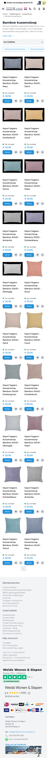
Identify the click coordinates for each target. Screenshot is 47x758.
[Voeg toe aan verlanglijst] (16, 101)
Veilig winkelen (10, 587)
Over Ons (7, 652)
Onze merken (19, 652)
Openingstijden (10, 655)
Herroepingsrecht (11, 603)
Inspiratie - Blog (10, 628)
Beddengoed (15, 14)
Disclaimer (8, 658)
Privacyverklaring (22, 658)
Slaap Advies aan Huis (12, 626)
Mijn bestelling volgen (13, 648)
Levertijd (7, 598)
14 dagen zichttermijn (13, 601)
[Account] (39, 8)
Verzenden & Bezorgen (13, 595)
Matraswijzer (8, 620)
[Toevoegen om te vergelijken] (21, 101)
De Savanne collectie (12, 633)
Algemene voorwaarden (14, 660)
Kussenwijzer (9, 618)
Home (5, 14)
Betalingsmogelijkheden (14, 593)
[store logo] (14, 8)
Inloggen (7, 643)
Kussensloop (27, 14)
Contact (9, 717)
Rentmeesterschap (11, 631)
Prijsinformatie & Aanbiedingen (17, 590)
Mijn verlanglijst (10, 645)
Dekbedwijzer (9, 615)
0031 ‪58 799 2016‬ (16, 736)
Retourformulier (10, 606)
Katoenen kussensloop (14, 49)
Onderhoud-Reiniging (13, 623)
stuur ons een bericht (16, 739)
